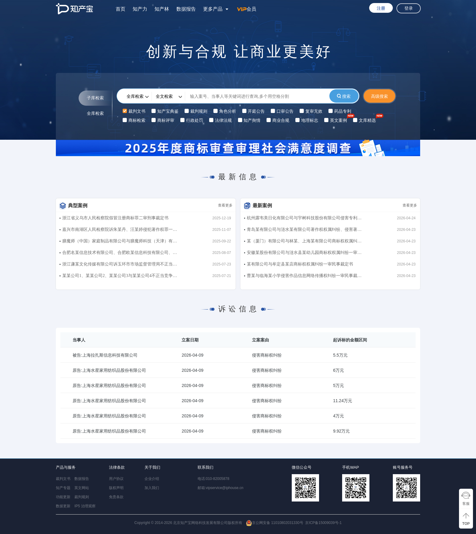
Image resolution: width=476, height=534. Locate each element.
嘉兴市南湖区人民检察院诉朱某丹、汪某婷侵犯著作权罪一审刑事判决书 (119, 230)
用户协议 (116, 479)
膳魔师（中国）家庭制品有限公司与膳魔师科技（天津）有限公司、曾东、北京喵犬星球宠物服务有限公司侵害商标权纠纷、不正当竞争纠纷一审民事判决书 (119, 242)
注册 (381, 8)
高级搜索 (379, 96)
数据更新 (63, 506)
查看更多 (225, 205)
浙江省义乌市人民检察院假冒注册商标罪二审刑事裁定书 (115, 218)
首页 (120, 9)
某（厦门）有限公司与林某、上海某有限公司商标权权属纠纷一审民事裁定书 (304, 242)
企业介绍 (151, 479)
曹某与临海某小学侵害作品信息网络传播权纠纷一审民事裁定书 (304, 276)
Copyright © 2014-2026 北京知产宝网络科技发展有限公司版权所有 (218, 523)
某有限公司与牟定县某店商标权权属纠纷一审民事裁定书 (300, 264)
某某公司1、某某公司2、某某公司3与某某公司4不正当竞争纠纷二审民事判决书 (119, 276)
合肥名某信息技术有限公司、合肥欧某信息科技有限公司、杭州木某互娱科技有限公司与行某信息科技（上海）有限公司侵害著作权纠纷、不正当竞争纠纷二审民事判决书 (119, 253)
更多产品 (213, 9)
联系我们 (205, 467)
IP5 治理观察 (84, 506)
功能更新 (63, 497)
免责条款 (116, 497)
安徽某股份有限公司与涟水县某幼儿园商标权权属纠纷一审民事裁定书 (304, 253)
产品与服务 (66, 467)
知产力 (140, 9)
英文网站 (81, 488)
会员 (246, 9)
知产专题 (63, 488)
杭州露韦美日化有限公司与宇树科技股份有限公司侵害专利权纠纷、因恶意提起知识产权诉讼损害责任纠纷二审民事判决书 (304, 219)
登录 (408, 8)
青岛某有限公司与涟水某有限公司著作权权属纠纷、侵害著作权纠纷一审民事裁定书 (304, 230)
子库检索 (95, 98)
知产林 (162, 9)
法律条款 (117, 467)
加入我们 (151, 488)
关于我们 (152, 467)
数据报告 (186, 9)
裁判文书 (63, 479)
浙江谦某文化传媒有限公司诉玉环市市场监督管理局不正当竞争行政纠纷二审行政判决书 (119, 265)
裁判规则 (81, 497)
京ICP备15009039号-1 (323, 523)
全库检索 (95, 113)
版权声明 (116, 488)
